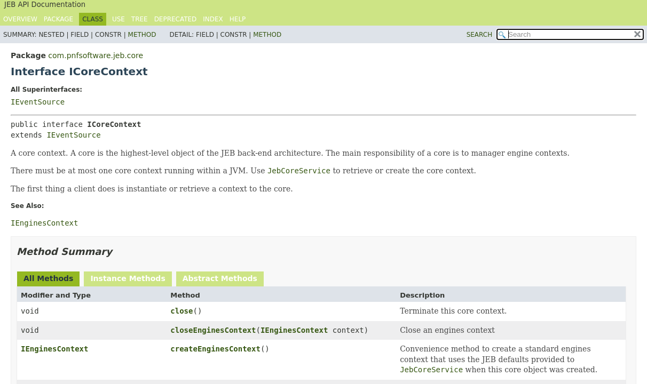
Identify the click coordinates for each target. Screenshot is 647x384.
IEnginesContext (294, 330)
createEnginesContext (215, 349)
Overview (20, 19)
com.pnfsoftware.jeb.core (95, 55)
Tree (139, 19)
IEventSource (38, 102)
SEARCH (480, 34)
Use (118, 19)
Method (142, 34)
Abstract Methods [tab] (220, 278)
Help (238, 19)
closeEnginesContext (213, 330)
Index (213, 19)
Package (58, 19)
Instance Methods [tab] (127, 278)
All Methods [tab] (48, 278)
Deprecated (175, 19)
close (181, 311)
